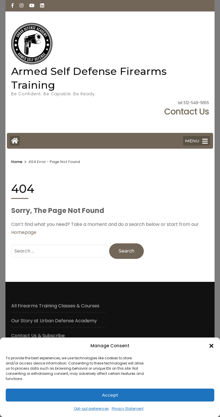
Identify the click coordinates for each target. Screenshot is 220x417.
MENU (196, 141)
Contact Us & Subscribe (38, 335)
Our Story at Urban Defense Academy (54, 320)
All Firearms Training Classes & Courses (55, 305)
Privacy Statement (128, 408)
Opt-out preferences (91, 408)
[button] (211, 346)
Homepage (23, 232)
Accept (110, 395)
